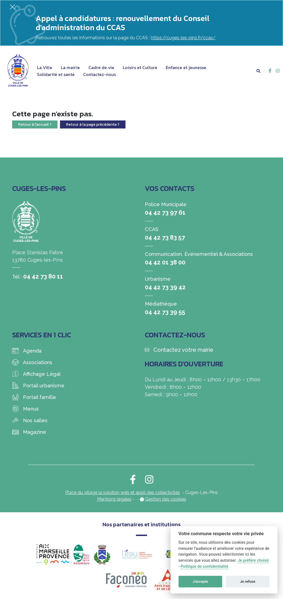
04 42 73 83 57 (165, 237)
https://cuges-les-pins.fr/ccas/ (183, 37)
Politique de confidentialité (204, 566)
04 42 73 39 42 (165, 287)
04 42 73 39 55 (165, 312)
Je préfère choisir (253, 560)
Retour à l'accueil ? (34, 124)
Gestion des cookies (165, 499)
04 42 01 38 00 (165, 262)
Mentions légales (114, 499)
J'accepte (200, 581)
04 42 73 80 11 (43, 276)
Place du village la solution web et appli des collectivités (122, 492)
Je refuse (247, 581)
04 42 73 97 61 (165, 212)
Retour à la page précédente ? (92, 124)
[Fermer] (12, 6)
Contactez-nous (99, 74)
